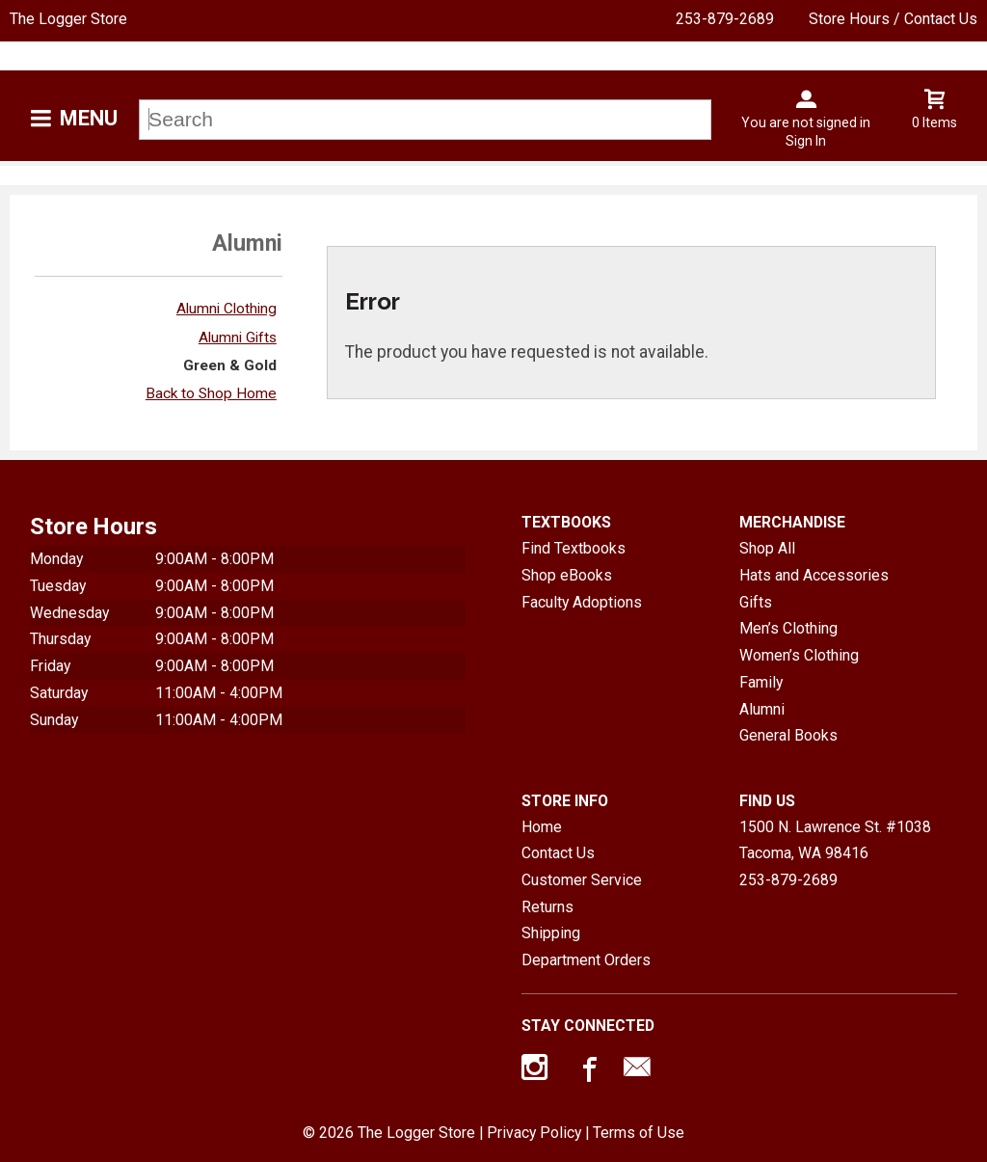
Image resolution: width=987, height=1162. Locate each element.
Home (541, 827)
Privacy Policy (534, 1132)
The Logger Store (68, 19)
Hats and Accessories (814, 575)
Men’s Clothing (788, 628)
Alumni (762, 709)
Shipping (550, 933)
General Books (788, 735)
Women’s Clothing (799, 655)
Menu (89, 118)
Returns (547, 907)
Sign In (806, 141)
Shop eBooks (566, 575)
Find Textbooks (573, 548)
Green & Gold (230, 365)
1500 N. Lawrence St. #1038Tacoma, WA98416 (835, 840)
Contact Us (558, 853)
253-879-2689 (725, 19)
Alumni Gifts (238, 337)
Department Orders (586, 960)
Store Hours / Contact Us (893, 19)
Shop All (767, 548)
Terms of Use (638, 1132)
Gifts (755, 602)
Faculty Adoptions (581, 602)
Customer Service (581, 880)
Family (761, 682)
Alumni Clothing (226, 308)
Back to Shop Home (211, 393)
